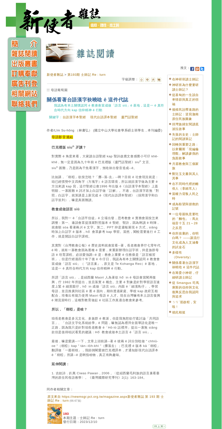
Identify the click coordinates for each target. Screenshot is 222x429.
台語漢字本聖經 (74, 117)
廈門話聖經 (129, 117)
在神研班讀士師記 (185, 79)
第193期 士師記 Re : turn (86, 74)
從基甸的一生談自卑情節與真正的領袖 (185, 99)
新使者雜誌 (55, 74)
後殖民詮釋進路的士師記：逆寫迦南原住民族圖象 (185, 114)
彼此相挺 (179, 312)
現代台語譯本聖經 (103, 117)
